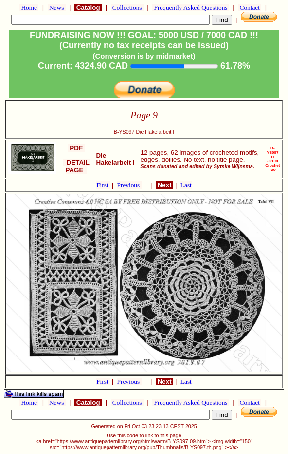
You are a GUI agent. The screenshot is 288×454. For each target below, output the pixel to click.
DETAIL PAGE (76, 166)
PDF (76, 148)
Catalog (88, 7)
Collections (127, 7)
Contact (249, 7)
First (103, 185)
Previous (129, 185)
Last (186, 185)
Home (28, 7)
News (57, 7)
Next (164, 185)
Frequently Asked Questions (190, 7)
